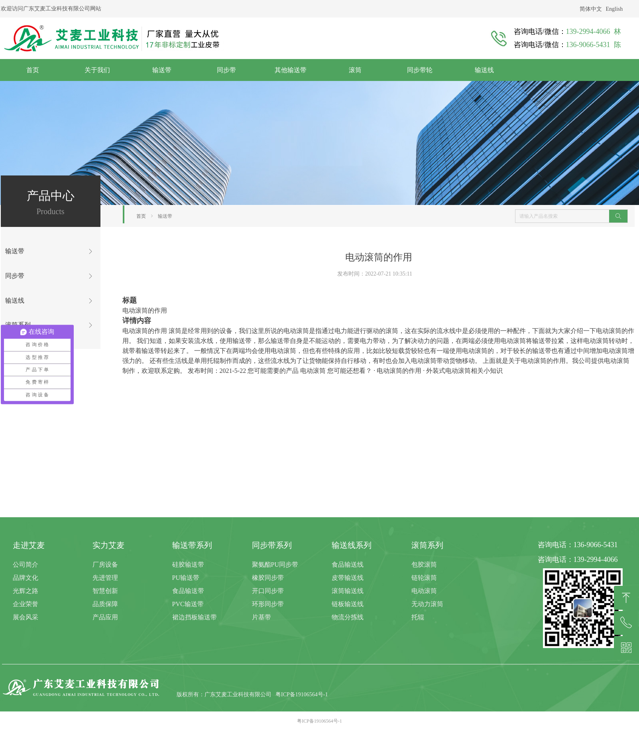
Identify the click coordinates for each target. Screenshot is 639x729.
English (614, 9)
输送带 (165, 216)
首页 (141, 216)
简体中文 (591, 9)
